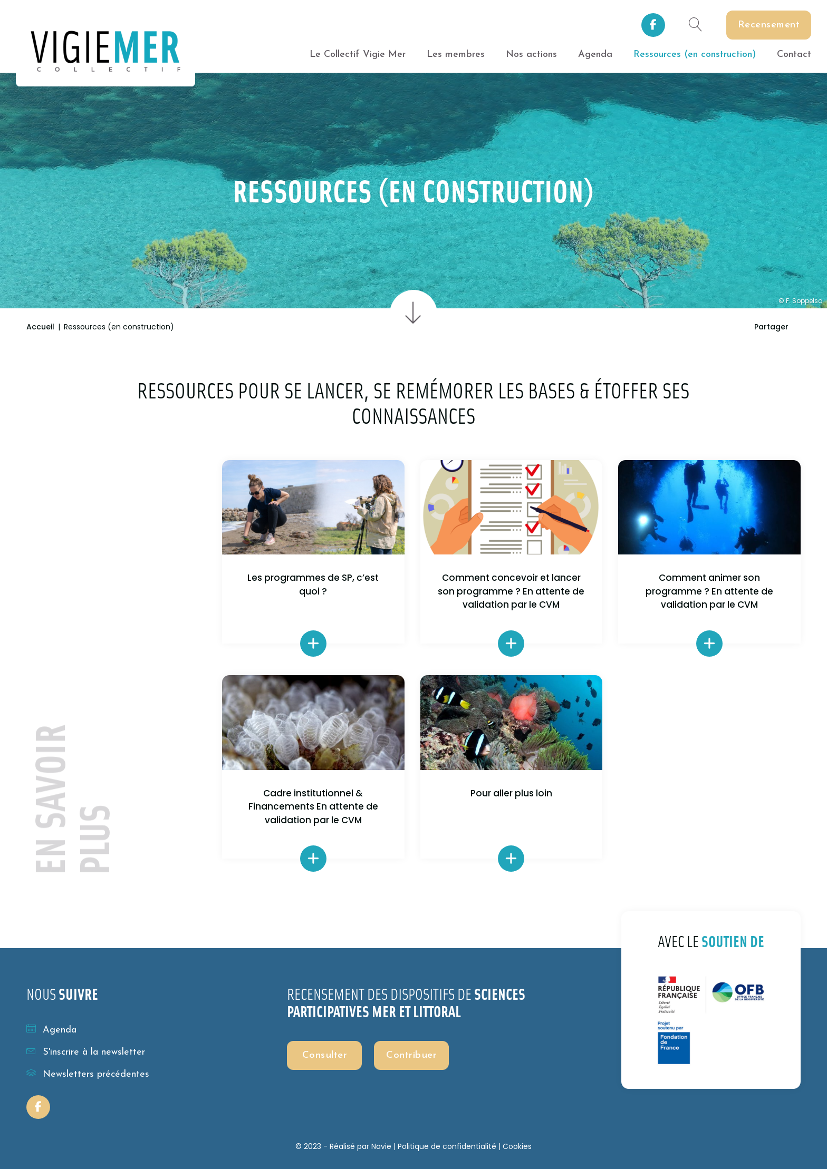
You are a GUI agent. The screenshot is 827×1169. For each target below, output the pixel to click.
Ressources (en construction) (694, 55)
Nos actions (531, 55)
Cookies (517, 1146)
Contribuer (411, 1055)
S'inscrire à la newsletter (85, 1051)
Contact (794, 55)
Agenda (595, 55)
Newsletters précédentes (87, 1073)
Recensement (769, 25)
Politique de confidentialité (447, 1146)
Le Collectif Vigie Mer (358, 55)
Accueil (40, 327)
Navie (381, 1146)
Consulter (325, 1055)
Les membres (456, 55)
